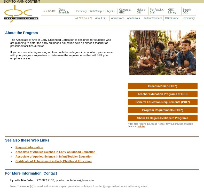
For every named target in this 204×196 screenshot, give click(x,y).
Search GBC (187, 11)
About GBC (101, 18)
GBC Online (172, 18)
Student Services (152, 18)
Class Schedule (64, 11)
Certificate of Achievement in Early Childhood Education (53, 161)
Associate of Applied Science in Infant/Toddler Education (53, 156)
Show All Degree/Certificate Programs (162, 118)
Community (188, 18)
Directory (81, 11)
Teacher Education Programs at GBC (162, 94)
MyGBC (111, 11)
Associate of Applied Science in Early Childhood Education (55, 151)
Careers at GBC (125, 11)
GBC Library (172, 11)
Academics (133, 18)
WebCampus (97, 11)
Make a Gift (141, 11)
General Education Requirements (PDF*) (163, 102)
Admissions (117, 18)
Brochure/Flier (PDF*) (162, 86)
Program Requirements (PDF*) (162, 110)
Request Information (29, 147)
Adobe (141, 126)
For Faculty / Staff (157, 11)
